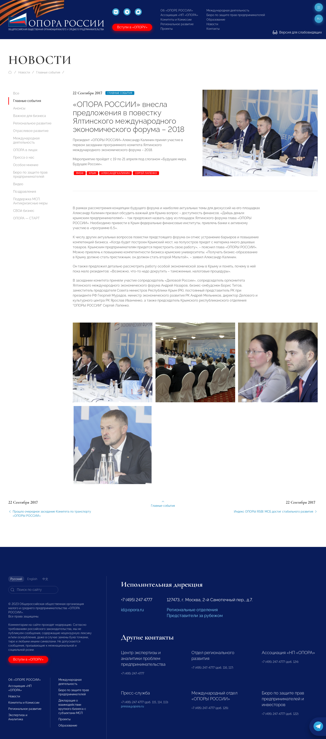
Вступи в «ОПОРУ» (132, 27)
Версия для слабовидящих (297, 32)
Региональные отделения (192, 609)
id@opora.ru (132, 609)
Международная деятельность (227, 10)
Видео (18, 184)
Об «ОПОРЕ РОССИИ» (177, 10)
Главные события (48, 72)
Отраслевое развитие (30, 131)
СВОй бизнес (23, 211)
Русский (16, 579)
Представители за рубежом (195, 615)
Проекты (167, 28)
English (32, 579)
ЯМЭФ (80, 173)
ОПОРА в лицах (25, 150)
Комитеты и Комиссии (176, 19)
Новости (212, 24)
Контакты (213, 28)
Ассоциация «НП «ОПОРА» (179, 15)
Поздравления (24, 192)
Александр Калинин (115, 173)
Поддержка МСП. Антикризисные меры (30, 201)
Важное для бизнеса (29, 116)
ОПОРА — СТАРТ (26, 218)
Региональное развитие (177, 24)
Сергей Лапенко (146, 173)
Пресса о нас (23, 157)
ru (319, 18)
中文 (45, 579)
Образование (215, 19)
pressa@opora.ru (132, 706)
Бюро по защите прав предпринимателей (235, 15)
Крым (92, 173)
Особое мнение (25, 165)
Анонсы (19, 108)
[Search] (33, 590)
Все (16, 93)
